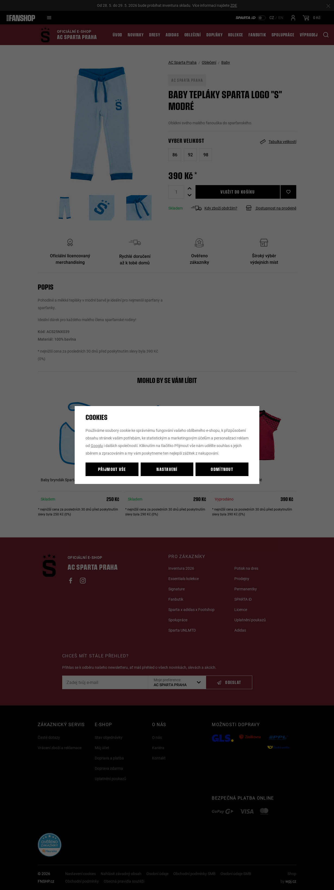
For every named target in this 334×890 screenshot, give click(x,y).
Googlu (97, 445)
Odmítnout (222, 469)
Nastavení (167, 469)
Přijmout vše (112, 469)
